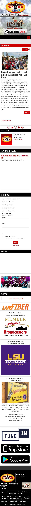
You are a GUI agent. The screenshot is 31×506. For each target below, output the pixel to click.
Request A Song (18, 139)
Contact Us (20, 500)
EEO (20, 497)
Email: (3, 223)
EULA (29, 501)
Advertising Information (16, 498)
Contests (26, 498)
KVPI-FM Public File (12, 497)
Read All (25, 49)
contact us (20, 493)
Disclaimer (23, 501)
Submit (15, 242)
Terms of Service (14, 501)
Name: (4, 217)
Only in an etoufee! (8, 208)
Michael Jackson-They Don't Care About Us (14, 156)
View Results (15, 245)
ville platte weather (15, 271)
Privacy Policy (4, 501)
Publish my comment (8, 236)
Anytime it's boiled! (8, 202)
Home (3, 497)
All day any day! (7, 205)
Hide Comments (6, 120)
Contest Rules (12, 500)
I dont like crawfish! (8, 211)
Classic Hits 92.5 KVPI (16, 298)
